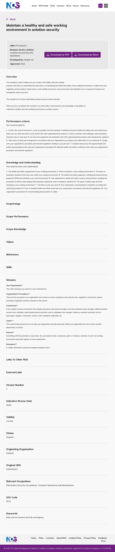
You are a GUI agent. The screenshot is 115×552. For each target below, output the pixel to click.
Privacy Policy (90, 538)
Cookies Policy (75, 538)
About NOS (61, 538)
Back (13, 19)
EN (100, 6)
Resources (85, 6)
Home (34, 6)
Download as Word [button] (88, 54)
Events (76, 6)
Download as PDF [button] (59, 54)
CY (106, 6)
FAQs (52, 6)
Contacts (60, 6)
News (68, 6)
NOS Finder (43, 6)
